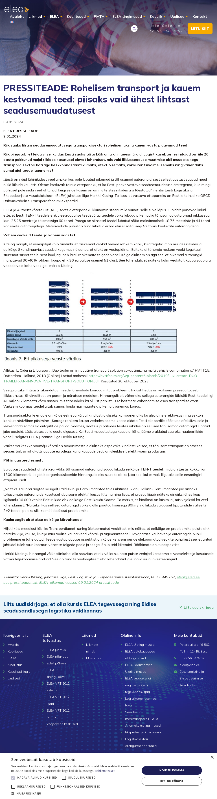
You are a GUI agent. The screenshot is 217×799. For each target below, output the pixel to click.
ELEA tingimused (127, 16)
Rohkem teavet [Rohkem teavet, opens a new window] (105, 771)
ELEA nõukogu (57, 657)
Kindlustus (15, 665)
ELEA (54, 16)
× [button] (212, 757)
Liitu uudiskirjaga (196, 607)
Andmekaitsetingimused (143, 726)
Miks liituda (94, 658)
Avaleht (17, 16)
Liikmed (35, 16)
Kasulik (156, 16)
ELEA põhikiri (56, 663)
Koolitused (76, 16)
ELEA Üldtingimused (140, 645)
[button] (73, 793)
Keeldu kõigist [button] (171, 781)
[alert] (108, 776)
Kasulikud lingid (19, 672)
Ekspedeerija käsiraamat (143, 732)
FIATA (99, 16)
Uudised (177, 16)
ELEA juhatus (56, 650)
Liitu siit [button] (200, 28)
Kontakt (200, 16)
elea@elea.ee (188, 577)
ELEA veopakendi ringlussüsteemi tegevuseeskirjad (138, 685)
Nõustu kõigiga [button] (171, 770)
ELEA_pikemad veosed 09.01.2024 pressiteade (79, 582)
